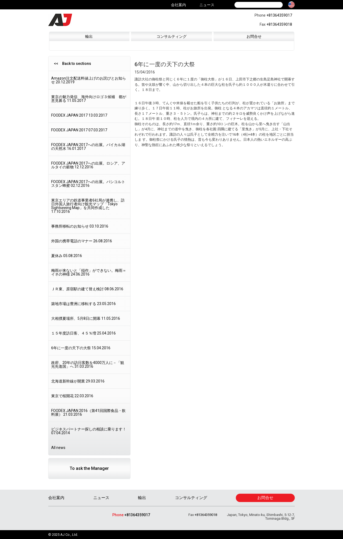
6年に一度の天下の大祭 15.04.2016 (80, 348)
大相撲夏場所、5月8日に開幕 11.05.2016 (85, 318)
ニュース (206, 5)
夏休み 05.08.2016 (66, 256)
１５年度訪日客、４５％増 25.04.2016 (83, 333)
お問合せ (254, 36)
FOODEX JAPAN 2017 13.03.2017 (79, 115)
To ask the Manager (89, 468)
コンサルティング (171, 36)
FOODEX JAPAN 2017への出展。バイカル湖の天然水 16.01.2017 (88, 147)
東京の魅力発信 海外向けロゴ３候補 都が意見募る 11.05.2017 (88, 99)
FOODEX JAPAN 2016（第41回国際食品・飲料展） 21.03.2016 (88, 412)
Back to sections (76, 63)
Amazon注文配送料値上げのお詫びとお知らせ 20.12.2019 (88, 80)
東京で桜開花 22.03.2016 (72, 396)
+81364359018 (279, 24)
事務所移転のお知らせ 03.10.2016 (79, 226)
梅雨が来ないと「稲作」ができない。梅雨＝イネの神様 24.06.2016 (88, 272)
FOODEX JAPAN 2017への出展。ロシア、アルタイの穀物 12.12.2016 (88, 165)
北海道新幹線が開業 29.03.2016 (78, 381)
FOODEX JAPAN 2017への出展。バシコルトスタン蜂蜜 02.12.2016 (88, 184)
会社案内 (178, 5)
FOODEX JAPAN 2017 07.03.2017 (79, 130)
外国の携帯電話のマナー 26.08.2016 (81, 241)
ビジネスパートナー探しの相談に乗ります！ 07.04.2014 (88, 431)
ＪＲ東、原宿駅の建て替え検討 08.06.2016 (87, 289)
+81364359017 (279, 15)
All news (58, 447)
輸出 (89, 36)
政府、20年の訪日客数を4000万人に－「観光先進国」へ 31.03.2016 (87, 364)
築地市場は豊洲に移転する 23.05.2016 (83, 304)
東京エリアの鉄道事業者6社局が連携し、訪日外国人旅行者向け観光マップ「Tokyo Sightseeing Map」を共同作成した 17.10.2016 (88, 206)
